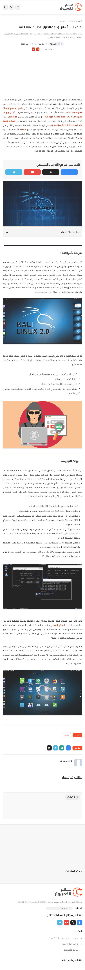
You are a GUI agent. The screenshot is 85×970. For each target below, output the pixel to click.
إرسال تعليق (72, 797)
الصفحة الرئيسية (76, 21)
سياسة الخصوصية (73, 950)
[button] (68, 747)
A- (33, 49)
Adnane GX (53, 43)
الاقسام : (78, 908)
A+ (38, 49)
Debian (23, 129)
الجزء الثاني (12, 117)
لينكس (63, 21)
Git (80, 138)
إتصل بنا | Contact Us (72, 944)
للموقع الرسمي (58, 625)
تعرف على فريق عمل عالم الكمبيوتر (65, 938)
